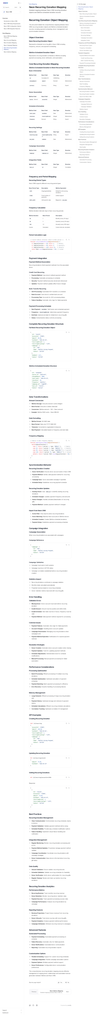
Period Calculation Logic (86, 50)
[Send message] (69, 998)
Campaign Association (86, 38)
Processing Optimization (86, 124)
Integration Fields (85, 40)
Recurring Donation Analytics (86, 149)
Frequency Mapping (85, 86)
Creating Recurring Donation (87, 132)
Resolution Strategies (85, 119)
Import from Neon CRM (85, 96)
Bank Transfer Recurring (87, 60)
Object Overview (83, 11)
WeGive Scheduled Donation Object (87, 17)
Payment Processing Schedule (88, 63)
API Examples (82, 129)
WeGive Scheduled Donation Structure (87, 75)
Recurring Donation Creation (87, 91)
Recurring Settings (85, 35)
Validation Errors (84, 114)
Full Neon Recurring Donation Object (87, 71)
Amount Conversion (85, 81)
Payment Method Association (87, 55)
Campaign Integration (84, 99)
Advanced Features (83, 157)
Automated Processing (85, 159)
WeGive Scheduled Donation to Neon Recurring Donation (88, 24)
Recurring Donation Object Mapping (85, 7)
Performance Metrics (85, 152)
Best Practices (82, 139)
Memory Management (85, 127)
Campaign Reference (86, 104)
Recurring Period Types (86, 45)
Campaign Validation (86, 106)
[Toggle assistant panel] (20, 7)
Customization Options (85, 162)
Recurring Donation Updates (87, 94)
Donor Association (85, 30)
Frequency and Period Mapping (87, 43)
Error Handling (82, 111)
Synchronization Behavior (85, 89)
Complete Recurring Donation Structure (86, 66)
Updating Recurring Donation (87, 134)
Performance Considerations (86, 121)
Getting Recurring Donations (87, 137)
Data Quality (83, 147)
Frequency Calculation (85, 48)
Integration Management (86, 144)
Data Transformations (84, 79)
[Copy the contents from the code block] (66, 240)
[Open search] (10, 7)
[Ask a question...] (50, 997)
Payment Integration (84, 53)
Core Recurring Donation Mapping (87, 20)
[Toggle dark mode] (20, 3)
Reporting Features (85, 154)
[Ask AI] (69, 240)
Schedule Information (86, 32)
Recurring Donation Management (88, 142)
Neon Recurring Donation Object (88, 14)
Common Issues (84, 116)
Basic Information (85, 27)
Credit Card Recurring (86, 58)
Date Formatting (84, 84)
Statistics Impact (84, 109)
